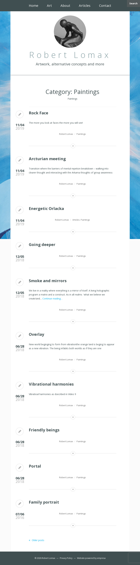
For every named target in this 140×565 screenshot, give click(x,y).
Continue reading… (52, 298)
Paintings (81, 133)
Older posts (36, 540)
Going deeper (42, 244)
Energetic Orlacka (46, 208)
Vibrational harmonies (51, 384)
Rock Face (38, 113)
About (65, 5)
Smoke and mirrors (48, 280)
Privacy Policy (66, 558)
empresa (101, 558)
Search (133, 3)
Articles (84, 5)
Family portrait (44, 502)
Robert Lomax (66, 133)
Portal (35, 466)
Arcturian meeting (47, 158)
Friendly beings (44, 430)
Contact (105, 5)
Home (33, 5)
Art (49, 5)
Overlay (36, 334)
